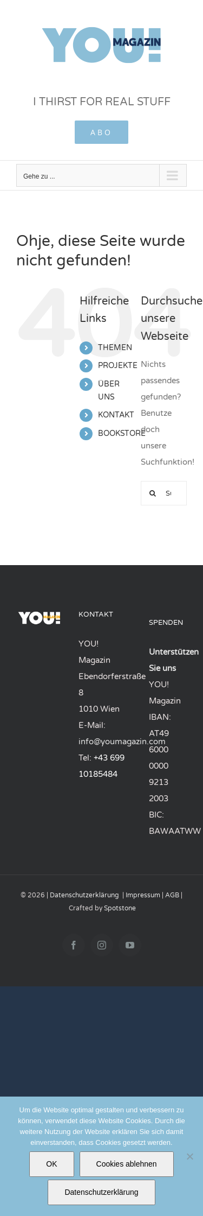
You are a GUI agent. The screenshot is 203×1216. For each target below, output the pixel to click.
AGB (172, 895)
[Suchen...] (153, 493)
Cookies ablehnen (126, 1164)
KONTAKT (116, 415)
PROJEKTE (117, 365)
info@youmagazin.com (122, 741)
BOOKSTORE (122, 433)
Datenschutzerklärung (84, 895)
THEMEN (115, 347)
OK (51, 1164)
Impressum (143, 895)
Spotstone (120, 908)
